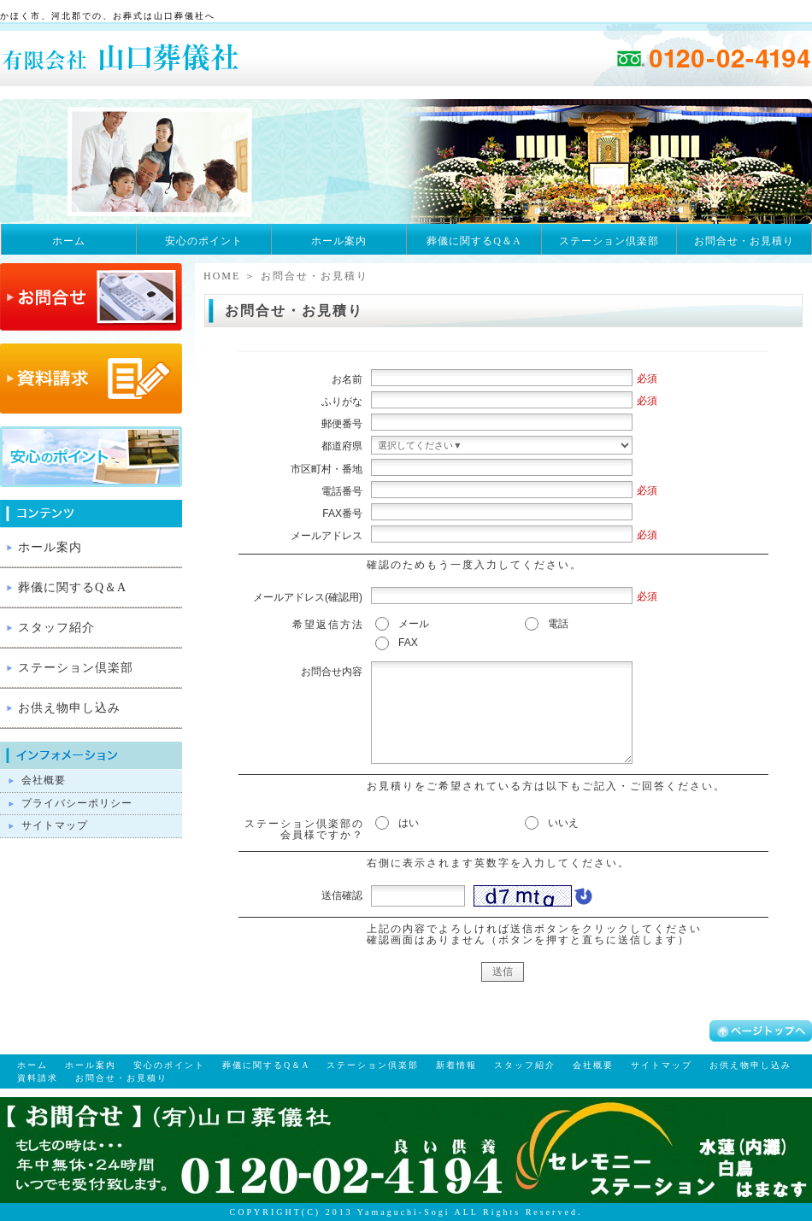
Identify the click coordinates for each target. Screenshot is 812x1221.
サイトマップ (54, 825)
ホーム (68, 241)
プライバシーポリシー (76, 803)
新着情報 (456, 1065)
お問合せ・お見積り (744, 241)
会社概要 (43, 780)
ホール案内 (339, 241)
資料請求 (37, 1078)
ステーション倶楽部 (609, 241)
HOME (221, 276)
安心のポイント (204, 241)
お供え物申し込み (69, 707)
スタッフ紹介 (56, 627)
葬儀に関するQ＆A (474, 241)
